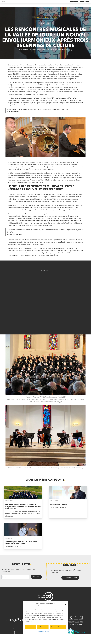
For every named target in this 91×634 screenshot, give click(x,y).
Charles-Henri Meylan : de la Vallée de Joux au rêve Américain (21, 542)
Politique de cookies (43, 631)
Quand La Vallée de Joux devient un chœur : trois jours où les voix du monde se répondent (23, 506)
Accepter (30, 627)
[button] (65, 605)
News (46, 17)
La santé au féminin (58, 504)
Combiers (37, 17)
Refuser (43, 627)
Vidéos (55, 17)
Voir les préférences (58, 627)
